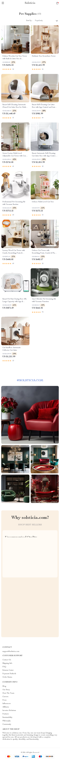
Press (4, 700)
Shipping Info (7, 663)
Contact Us (6, 660)
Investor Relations (9, 710)
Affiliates (5, 707)
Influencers (6, 703)
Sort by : (29, 20)
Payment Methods (9, 674)
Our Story (6, 690)
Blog (4, 686)
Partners (5, 714)
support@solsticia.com (10, 651)
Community (6, 724)
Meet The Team (8, 693)
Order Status (7, 677)
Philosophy (6, 721)
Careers (5, 697)
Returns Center (8, 670)
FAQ (4, 667)
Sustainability (7, 717)
